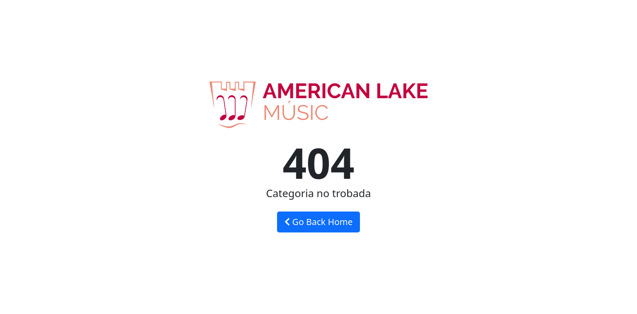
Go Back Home (318, 222)
